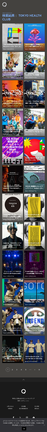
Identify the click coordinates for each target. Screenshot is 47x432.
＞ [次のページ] (35, 370)
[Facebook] (13, 417)
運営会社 (37, 408)
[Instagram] (27, 417)
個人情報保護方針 (23, 408)
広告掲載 (23, 406)
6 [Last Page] (39, 370)
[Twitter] (20, 417)
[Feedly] (33, 417)
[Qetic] (23, 391)
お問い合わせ (10, 406)
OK (24, 429)
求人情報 (37, 406)
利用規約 (10, 408)
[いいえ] (44, 425)
